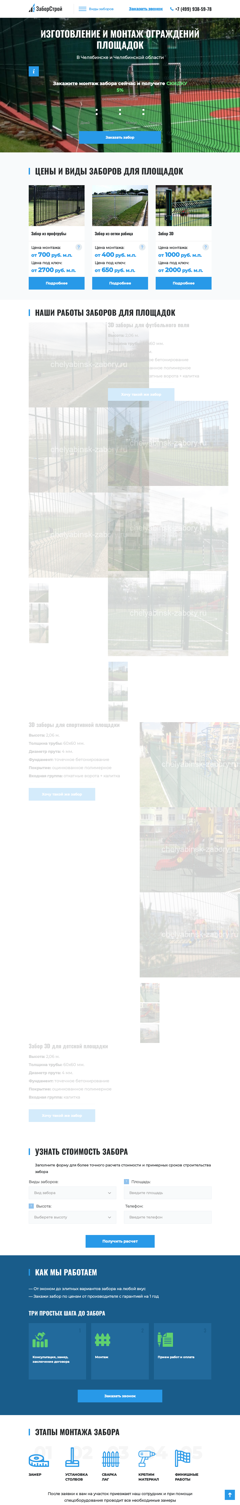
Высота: (43, 1206)
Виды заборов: (43, 1181)
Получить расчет (120, 1241)
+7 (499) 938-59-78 (191, 9)
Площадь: (140, 1181)
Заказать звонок (120, 1396)
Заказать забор (120, 137)
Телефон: (134, 1206)
